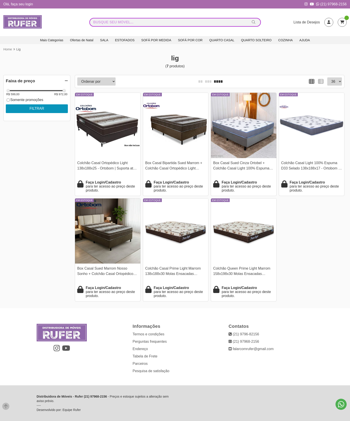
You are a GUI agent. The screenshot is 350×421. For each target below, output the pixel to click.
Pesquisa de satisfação (151, 371)
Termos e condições (148, 334)
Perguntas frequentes (150, 341)
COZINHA (285, 40)
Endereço (140, 349)
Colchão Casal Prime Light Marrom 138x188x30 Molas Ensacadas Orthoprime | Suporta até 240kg (173, 271)
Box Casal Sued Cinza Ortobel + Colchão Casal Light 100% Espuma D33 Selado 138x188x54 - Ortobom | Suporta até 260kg (242, 166)
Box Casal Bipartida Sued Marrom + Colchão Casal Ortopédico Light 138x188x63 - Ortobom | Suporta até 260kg (174, 166)
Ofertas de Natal (82, 40)
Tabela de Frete (145, 356)
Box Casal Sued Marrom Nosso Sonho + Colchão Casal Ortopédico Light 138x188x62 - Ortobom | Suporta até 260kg (107, 271)
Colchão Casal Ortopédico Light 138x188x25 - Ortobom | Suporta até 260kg (106, 166)
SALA (104, 40)
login (29, 4)
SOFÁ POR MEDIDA (156, 40)
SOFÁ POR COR (190, 40)
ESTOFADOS (125, 40)
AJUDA (304, 40)
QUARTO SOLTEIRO (256, 40)
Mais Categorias (51, 40)
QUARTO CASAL (221, 40)
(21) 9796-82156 (244, 334)
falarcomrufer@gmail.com (251, 349)
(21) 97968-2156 (331, 4)
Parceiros (140, 363)
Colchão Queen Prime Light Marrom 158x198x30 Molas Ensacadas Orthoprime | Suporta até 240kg (241, 271)
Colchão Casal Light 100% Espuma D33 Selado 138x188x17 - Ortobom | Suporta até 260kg (310, 166)
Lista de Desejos (307, 22)
